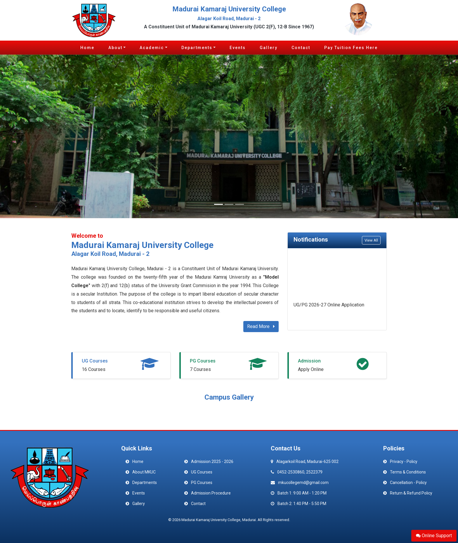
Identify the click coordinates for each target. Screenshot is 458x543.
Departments (196, 47)
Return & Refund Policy (411, 493)
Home (87, 47)
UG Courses (95, 361)
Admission (309, 361)
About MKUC (144, 472)
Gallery (268, 47)
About (115, 47)
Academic (152, 47)
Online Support (434, 535)
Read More (261, 326)
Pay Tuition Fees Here (351, 47)
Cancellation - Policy (408, 482)
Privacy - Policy (403, 461)
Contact (301, 47)
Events (238, 47)
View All (371, 240)
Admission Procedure (211, 493)
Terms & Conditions (408, 472)
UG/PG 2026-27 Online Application (329, 305)
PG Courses (203, 361)
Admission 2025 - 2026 (212, 461)
